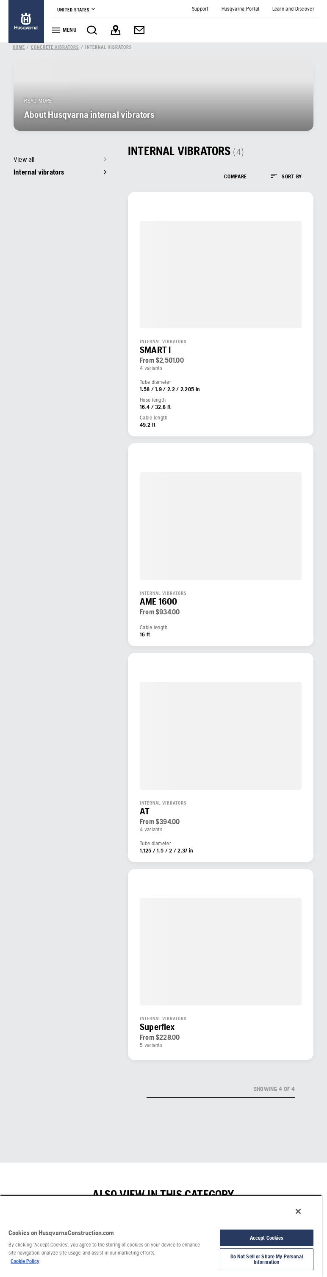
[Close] (298, 1211)
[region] (161, 1236)
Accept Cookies (267, 1238)
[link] (26, 21)
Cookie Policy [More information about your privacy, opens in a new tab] (25, 1261)
